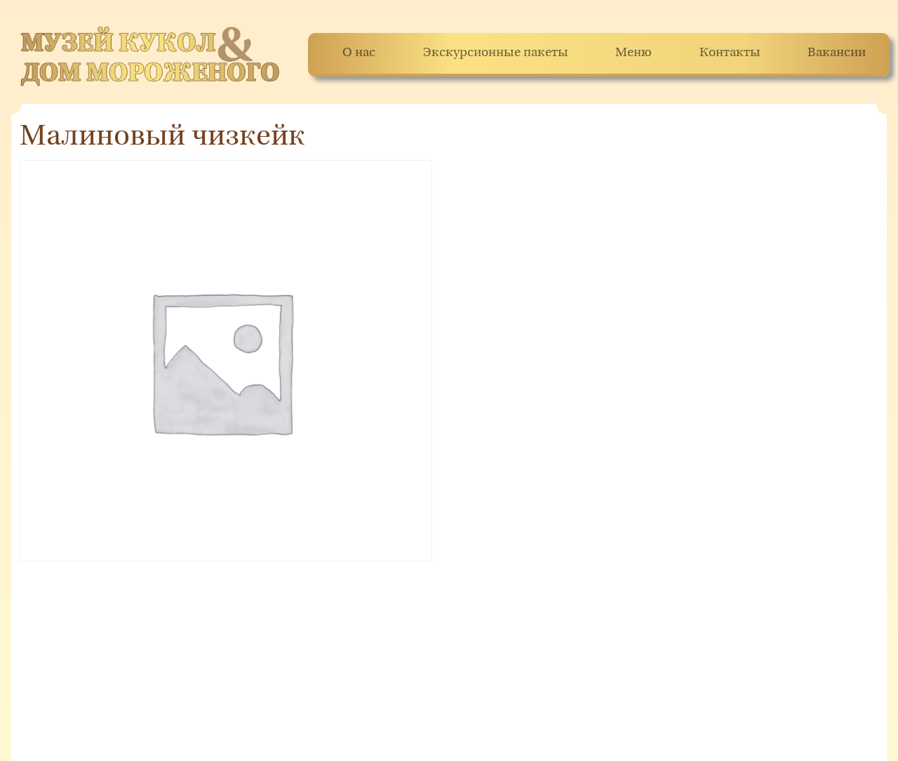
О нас (358, 53)
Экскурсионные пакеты (495, 53)
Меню (633, 53)
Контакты (729, 53)
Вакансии (836, 53)
